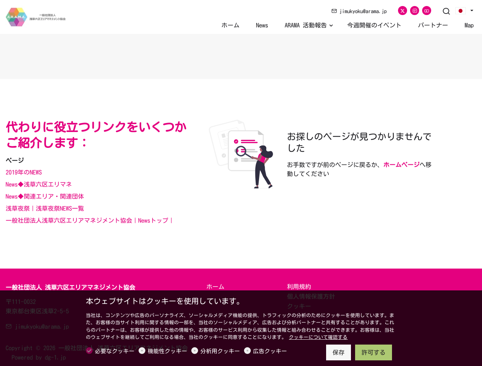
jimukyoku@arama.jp (359, 11)
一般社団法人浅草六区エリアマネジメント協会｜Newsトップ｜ (90, 220)
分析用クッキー (220, 351)
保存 (339, 352)
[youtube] (426, 10)
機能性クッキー (167, 351)
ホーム (215, 287)
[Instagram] (414, 10)
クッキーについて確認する (318, 337)
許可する (374, 352)
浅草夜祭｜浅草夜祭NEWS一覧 (45, 208)
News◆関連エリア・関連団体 (45, 196)
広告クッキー (270, 351)
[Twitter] (402, 10)
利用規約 (299, 287)
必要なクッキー (114, 351)
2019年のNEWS (24, 172)
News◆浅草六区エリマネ (39, 184)
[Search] (446, 11)
